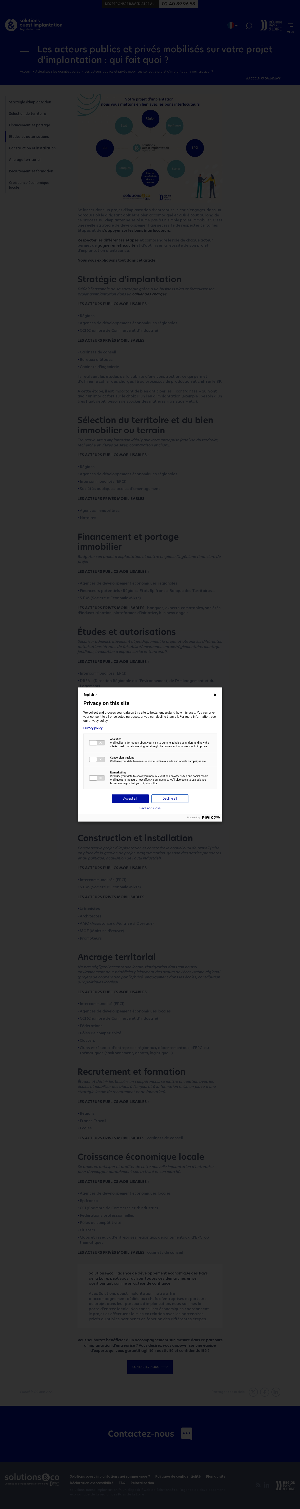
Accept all (130, 798)
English (91, 694)
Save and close (150, 808)
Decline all (170, 798)
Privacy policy (93, 728)
